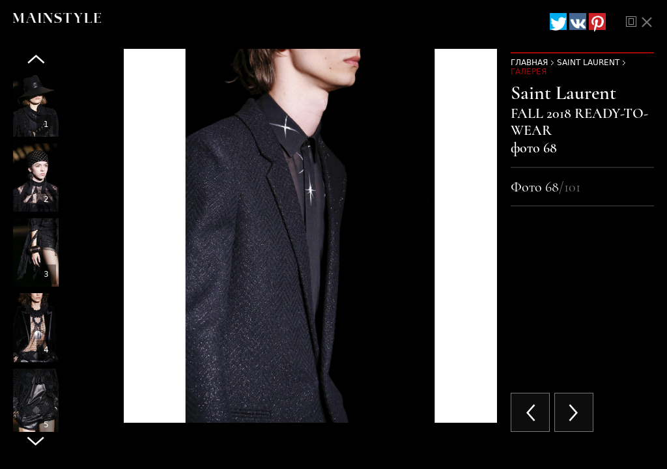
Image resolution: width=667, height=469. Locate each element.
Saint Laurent (588, 62)
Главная (529, 62)
